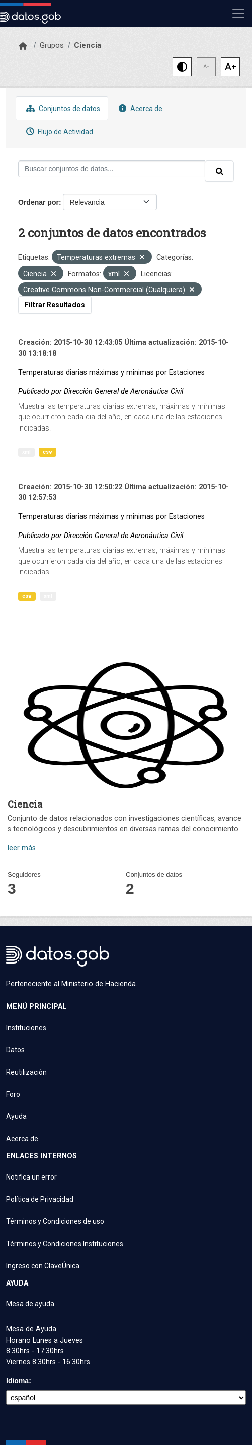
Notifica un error (31, 1177)
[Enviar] (219, 171)
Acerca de (139, 108)
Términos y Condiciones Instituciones (64, 1244)
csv (47, 452)
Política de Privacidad (39, 1199)
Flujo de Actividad (58, 131)
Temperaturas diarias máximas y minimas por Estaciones (111, 372)
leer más (22, 848)
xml (26, 452)
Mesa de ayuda (30, 1304)
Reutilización (26, 1072)
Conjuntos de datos (62, 108)
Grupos (52, 45)
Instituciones (26, 1028)
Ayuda (16, 1116)
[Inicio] (23, 46)
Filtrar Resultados (55, 305)
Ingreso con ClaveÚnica (42, 1266)
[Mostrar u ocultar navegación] (238, 13)
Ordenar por (38, 202)
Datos (15, 1050)
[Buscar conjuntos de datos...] (111, 168)
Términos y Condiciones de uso (55, 1221)
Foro (13, 1094)
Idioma (17, 1381)
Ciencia (87, 45)
